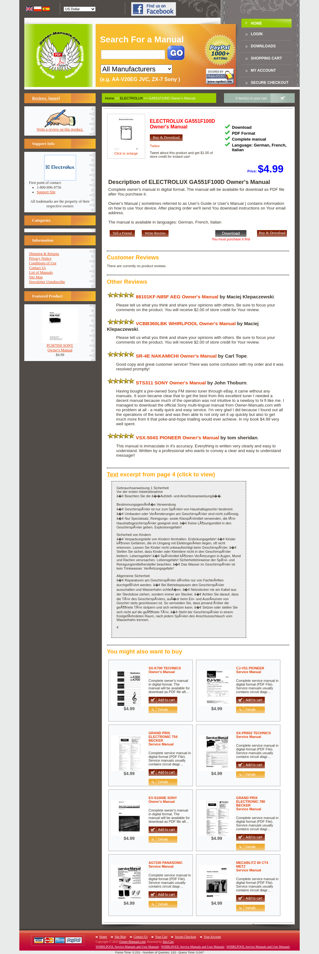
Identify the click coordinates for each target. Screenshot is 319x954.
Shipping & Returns (44, 254)
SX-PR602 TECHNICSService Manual (253, 735)
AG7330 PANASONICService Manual (166, 864)
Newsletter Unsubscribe (47, 282)
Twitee (155, 146)
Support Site (46, 192)
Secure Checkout (269, 82)
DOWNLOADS (263, 46)
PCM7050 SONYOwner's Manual (60, 346)
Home (256, 23)
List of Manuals (41, 272)
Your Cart (161, 936)
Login (257, 34)
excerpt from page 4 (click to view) (161, 474)
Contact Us (37, 268)
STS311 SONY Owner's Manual (171, 382)
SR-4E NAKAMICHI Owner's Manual (176, 356)
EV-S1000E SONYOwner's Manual (163, 799)
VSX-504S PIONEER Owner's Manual (177, 437)
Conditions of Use (42, 263)
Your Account (212, 936)
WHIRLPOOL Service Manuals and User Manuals (127, 946)
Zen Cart (168, 941)
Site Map (36, 277)
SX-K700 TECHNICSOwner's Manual (165, 670)
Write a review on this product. (60, 128)
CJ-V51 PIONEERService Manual (250, 670)
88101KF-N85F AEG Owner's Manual (177, 296)
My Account (263, 70)
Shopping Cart (266, 58)
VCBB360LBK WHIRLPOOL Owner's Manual (186, 323)
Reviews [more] (46, 98)
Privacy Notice (40, 258)
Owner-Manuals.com (132, 941)
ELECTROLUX (131, 98)
